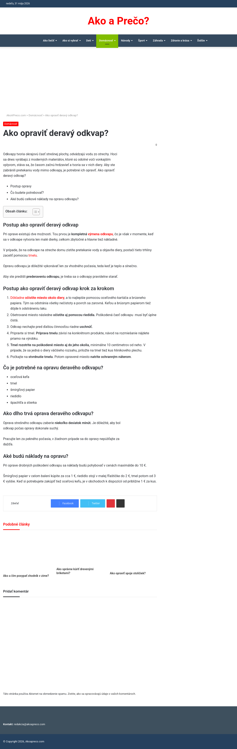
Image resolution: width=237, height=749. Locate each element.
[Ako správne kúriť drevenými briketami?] (79, 549)
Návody (125, 40)
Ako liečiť (48, 40)
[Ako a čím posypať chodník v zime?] (26, 553)
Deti (88, 40)
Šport (141, 40)
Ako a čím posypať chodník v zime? (26, 575)
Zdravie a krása (180, 40)
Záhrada (158, 40)
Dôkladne (37, 298)
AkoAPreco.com (14, 115)
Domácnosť (106, 40)
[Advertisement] (118, 82)
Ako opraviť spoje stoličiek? (128, 573)
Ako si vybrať (70, 40)
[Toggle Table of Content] (34, 211)
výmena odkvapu (100, 234)
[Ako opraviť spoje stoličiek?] (133, 551)
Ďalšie (201, 40)
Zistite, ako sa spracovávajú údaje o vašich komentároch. (102, 693)
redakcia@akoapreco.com (29, 724)
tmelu (32, 255)
